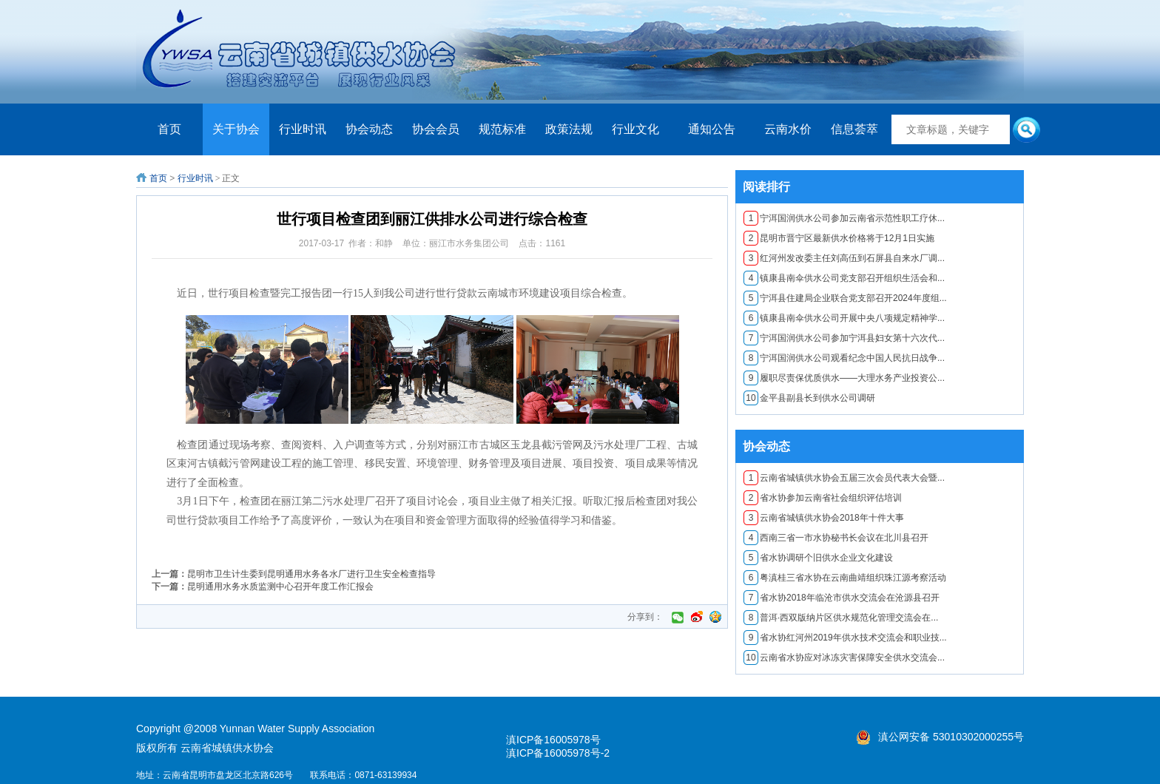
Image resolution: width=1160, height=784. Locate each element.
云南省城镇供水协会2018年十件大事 (823, 518)
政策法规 (569, 129)
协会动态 (369, 129)
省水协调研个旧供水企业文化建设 (818, 557)
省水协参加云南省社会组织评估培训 (822, 498)
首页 (169, 129)
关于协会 (236, 129)
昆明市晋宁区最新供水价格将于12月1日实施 (838, 238)
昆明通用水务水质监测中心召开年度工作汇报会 (280, 586)
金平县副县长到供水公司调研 (809, 398)
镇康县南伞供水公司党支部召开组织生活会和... (844, 278)
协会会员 (435, 129)
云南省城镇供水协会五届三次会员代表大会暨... (844, 478)
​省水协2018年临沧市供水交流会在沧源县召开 (841, 597)
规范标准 (502, 129)
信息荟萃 (854, 129)
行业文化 (635, 129)
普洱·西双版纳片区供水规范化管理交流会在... (840, 617)
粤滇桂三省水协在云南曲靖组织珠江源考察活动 (844, 577)
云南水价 (788, 129)
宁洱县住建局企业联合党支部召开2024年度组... (845, 298)
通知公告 (711, 129)
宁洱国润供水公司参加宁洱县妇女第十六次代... (844, 338)
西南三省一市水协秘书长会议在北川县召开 (835, 538)
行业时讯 (302, 129)
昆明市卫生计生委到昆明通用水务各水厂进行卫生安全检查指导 (311, 574)
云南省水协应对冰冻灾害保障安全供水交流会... (844, 657)
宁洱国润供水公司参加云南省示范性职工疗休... (844, 218)
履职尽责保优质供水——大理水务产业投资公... (844, 378)
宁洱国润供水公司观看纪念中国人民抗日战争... (844, 358)
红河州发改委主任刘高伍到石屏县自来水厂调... (844, 258)
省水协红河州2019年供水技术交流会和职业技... (845, 637)
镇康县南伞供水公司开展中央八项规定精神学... (844, 318)
